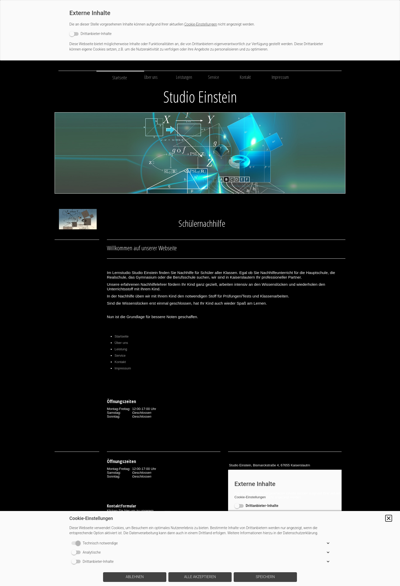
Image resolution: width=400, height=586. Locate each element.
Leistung (121, 349)
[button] (388, 518)
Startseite (119, 77)
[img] (200, 153)
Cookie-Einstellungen (200, 24)
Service (213, 77)
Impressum (280, 77)
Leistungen (184, 77)
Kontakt (245, 77)
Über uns (151, 77)
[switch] (90, 33)
